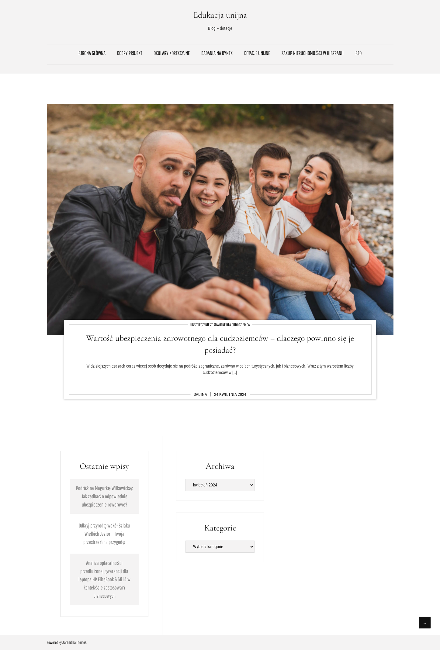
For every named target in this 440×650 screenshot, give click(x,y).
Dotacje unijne (257, 53)
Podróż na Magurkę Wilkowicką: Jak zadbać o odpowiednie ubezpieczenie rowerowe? (104, 496)
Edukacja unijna (220, 15)
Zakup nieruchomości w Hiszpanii (313, 53)
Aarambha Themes (74, 642)
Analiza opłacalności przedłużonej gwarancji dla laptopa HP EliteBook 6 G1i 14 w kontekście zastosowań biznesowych (104, 579)
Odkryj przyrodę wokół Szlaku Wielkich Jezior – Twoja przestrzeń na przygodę (104, 533)
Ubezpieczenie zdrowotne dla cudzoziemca (220, 324)
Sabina (200, 394)
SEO (358, 53)
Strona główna (92, 53)
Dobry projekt (129, 53)
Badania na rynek (217, 53)
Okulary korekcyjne (172, 53)
